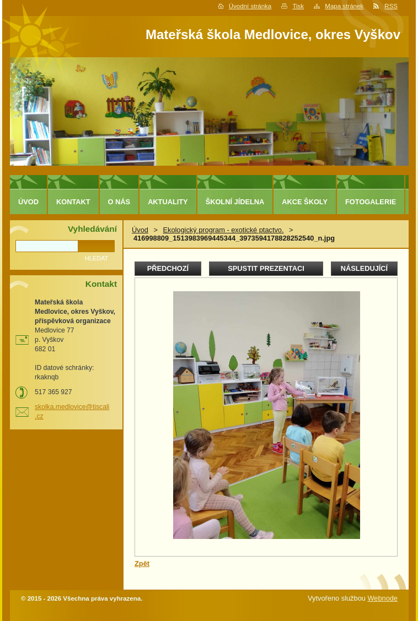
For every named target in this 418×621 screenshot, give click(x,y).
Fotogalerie (370, 202)
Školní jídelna (235, 202)
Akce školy (305, 202)
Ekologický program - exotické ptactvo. (223, 230)
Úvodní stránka (250, 6)
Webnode (382, 598)
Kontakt (73, 202)
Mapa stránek (344, 6)
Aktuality (168, 202)
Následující (364, 268)
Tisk (298, 6)
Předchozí (168, 268)
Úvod (140, 230)
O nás (119, 202)
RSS (391, 6)
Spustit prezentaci (266, 268)
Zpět (142, 563)
